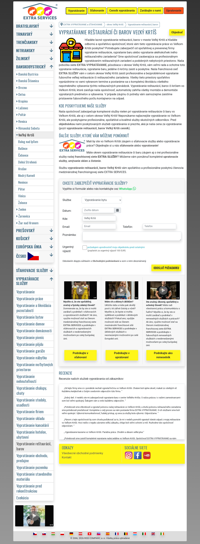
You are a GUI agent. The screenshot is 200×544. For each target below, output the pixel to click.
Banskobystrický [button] (31, 66)
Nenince (23, 182)
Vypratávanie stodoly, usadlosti (31, 402)
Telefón (127, 226)
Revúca (21, 121)
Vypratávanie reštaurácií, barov (33, 446)
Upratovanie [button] (173, 10)
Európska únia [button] (28, 246)
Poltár (21, 114)
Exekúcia (22, 497)
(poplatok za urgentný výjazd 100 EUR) (107, 250)
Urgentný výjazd (68, 249)
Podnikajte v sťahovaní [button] (80, 355)
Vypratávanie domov (30, 324)
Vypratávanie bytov (29, 317)
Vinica (22, 195)
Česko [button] (27, 256)
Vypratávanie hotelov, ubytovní (31, 434)
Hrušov (22, 168)
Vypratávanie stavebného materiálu (34, 476)
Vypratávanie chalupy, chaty (31, 390)
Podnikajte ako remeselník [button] (163, 355)
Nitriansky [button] (25, 50)
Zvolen (21, 209)
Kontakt (67, 457)
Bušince (22, 148)
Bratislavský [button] (27, 26)
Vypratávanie (25, 291)
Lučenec (22, 107)
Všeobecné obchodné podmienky (82, 453)
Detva (20, 94)
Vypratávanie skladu (30, 418)
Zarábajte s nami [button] (150, 10)
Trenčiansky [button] (27, 42)
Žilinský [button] (23, 58)
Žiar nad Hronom (27, 222)
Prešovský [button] (25, 230)
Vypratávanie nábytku (31, 357)
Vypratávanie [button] (76, 10)
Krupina (22, 101)
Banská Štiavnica (27, 80)
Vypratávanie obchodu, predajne (32, 457)
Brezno (21, 87)
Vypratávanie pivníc (30, 337)
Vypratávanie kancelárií (32, 425)
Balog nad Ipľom (28, 141)
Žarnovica (23, 216)
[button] (35, 271)
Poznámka (69, 235)
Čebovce (23, 155)
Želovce (22, 202)
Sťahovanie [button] (97, 10)
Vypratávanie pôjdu (29, 344)
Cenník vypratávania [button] (122, 10)
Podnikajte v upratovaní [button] (122, 355)
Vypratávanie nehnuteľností (26, 378)
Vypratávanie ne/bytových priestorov (34, 366)
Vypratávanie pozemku (32, 467)
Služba (67, 200)
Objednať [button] (177, 32)
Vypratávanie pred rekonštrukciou (29, 488)
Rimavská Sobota (28, 128)
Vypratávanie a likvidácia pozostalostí (33, 307)
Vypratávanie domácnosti (34, 330)
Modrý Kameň (26, 175)
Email (66, 226)
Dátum (67, 210)
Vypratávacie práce (29, 298)
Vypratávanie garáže (30, 351)
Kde (65, 218)
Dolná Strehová (27, 161)
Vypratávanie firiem (30, 411)
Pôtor (21, 189)
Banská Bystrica (27, 74)
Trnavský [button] (24, 34)
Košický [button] (23, 238)
